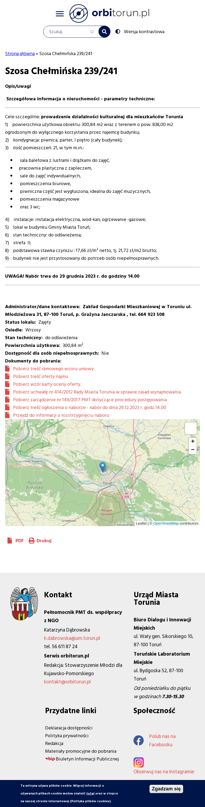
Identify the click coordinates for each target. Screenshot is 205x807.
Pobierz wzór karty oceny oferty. (47, 384)
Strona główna (20, 54)
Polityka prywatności (67, 736)
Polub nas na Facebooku (154, 740)
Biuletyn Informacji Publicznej (87, 759)
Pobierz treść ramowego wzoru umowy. (54, 369)
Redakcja (54, 743)
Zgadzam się (166, 788)
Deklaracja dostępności (69, 728)
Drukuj (44, 541)
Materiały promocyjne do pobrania (80, 751)
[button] (102, 467)
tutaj (90, 793)
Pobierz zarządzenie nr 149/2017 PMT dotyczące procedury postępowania (90, 400)
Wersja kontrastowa (143, 31)
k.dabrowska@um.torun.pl (72, 638)
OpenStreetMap (166, 523)
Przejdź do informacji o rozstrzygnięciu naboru (61, 415)
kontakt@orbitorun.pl (67, 682)
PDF (19, 541)
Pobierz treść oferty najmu (40, 376)
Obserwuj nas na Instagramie (163, 772)
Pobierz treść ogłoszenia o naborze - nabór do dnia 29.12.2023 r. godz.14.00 (89, 407)
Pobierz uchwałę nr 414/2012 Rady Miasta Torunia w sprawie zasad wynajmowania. (97, 392)
